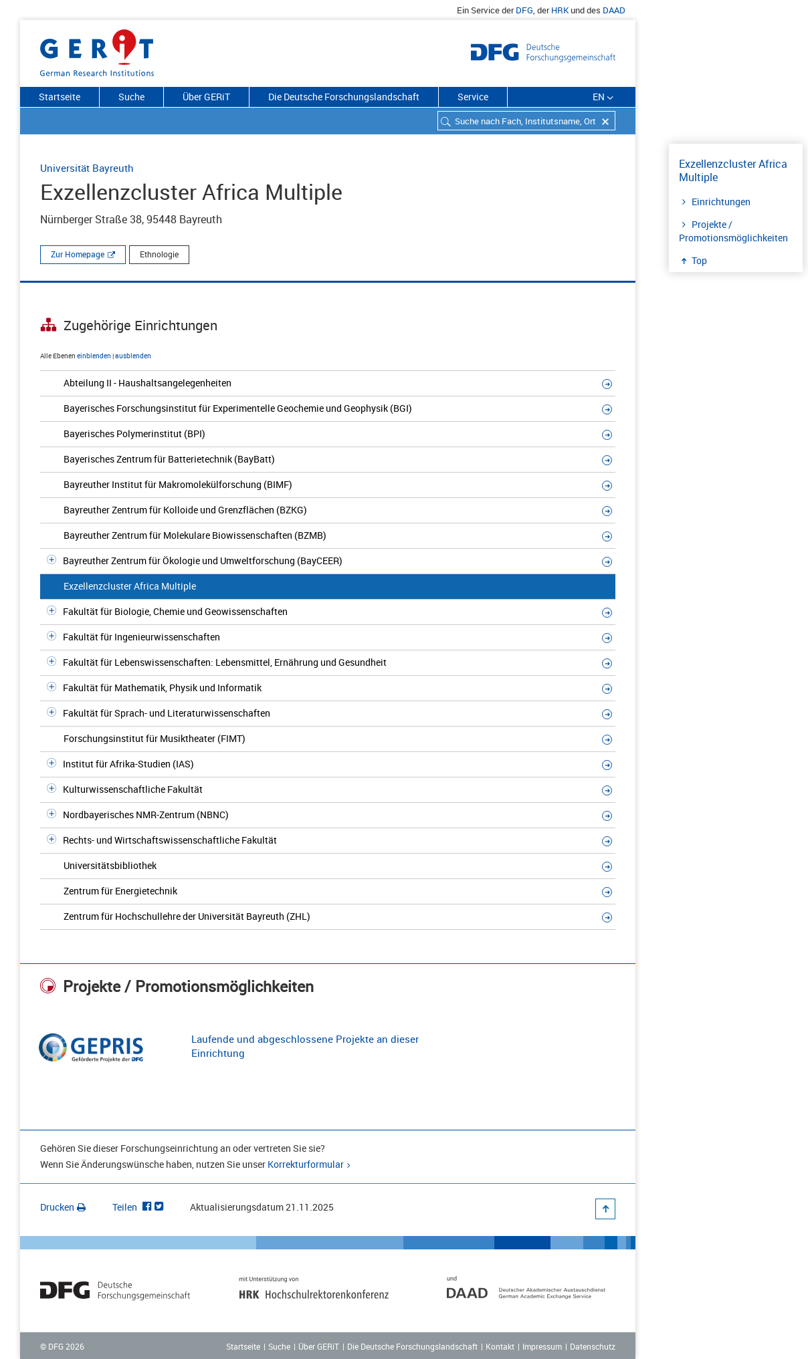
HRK (560, 10)
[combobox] (526, 120)
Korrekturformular (306, 1164)
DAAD (614, 10)
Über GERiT (206, 96)
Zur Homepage (77, 254)
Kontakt (500, 1346)
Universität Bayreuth (87, 167)
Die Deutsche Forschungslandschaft (343, 96)
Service (473, 96)
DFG (524, 10)
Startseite (59, 96)
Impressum (542, 1346)
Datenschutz (592, 1346)
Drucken (63, 1207)
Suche (131, 96)
